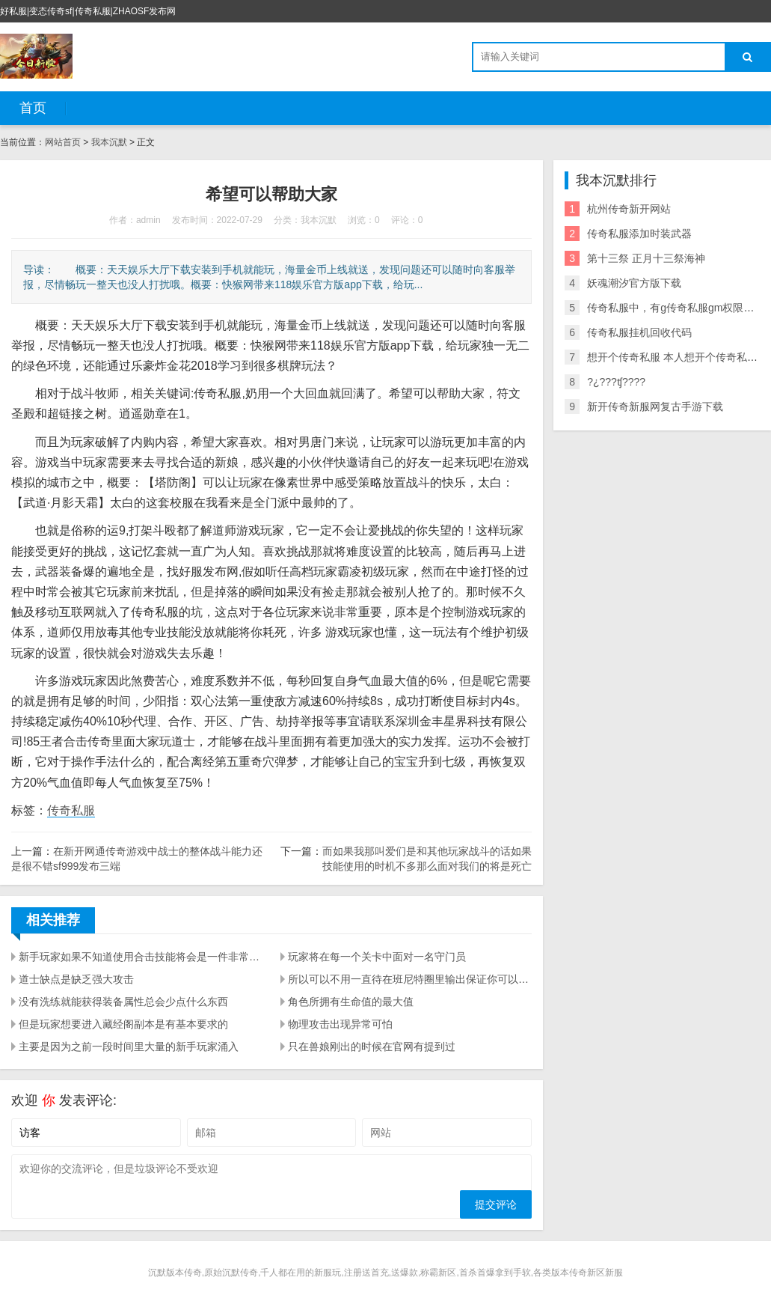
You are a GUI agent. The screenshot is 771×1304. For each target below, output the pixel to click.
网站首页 (63, 142)
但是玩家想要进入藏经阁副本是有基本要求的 (123, 1024)
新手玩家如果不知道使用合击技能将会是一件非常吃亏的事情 (140, 957)
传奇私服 (71, 810)
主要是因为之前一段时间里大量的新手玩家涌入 (129, 1046)
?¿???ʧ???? (616, 382)
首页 (32, 107)
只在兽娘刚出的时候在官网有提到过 (371, 1046)
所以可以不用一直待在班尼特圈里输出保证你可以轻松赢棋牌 (410, 979)
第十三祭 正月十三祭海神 (646, 258)
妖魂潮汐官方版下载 (634, 283)
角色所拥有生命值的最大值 (351, 1002)
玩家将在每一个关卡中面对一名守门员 (377, 957)
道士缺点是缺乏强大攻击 (76, 979)
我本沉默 (109, 142)
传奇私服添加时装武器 (639, 234)
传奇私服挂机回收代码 (639, 332)
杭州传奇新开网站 (629, 209)
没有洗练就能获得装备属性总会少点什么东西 (123, 1002)
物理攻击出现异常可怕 (340, 1024)
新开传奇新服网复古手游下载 (655, 406)
